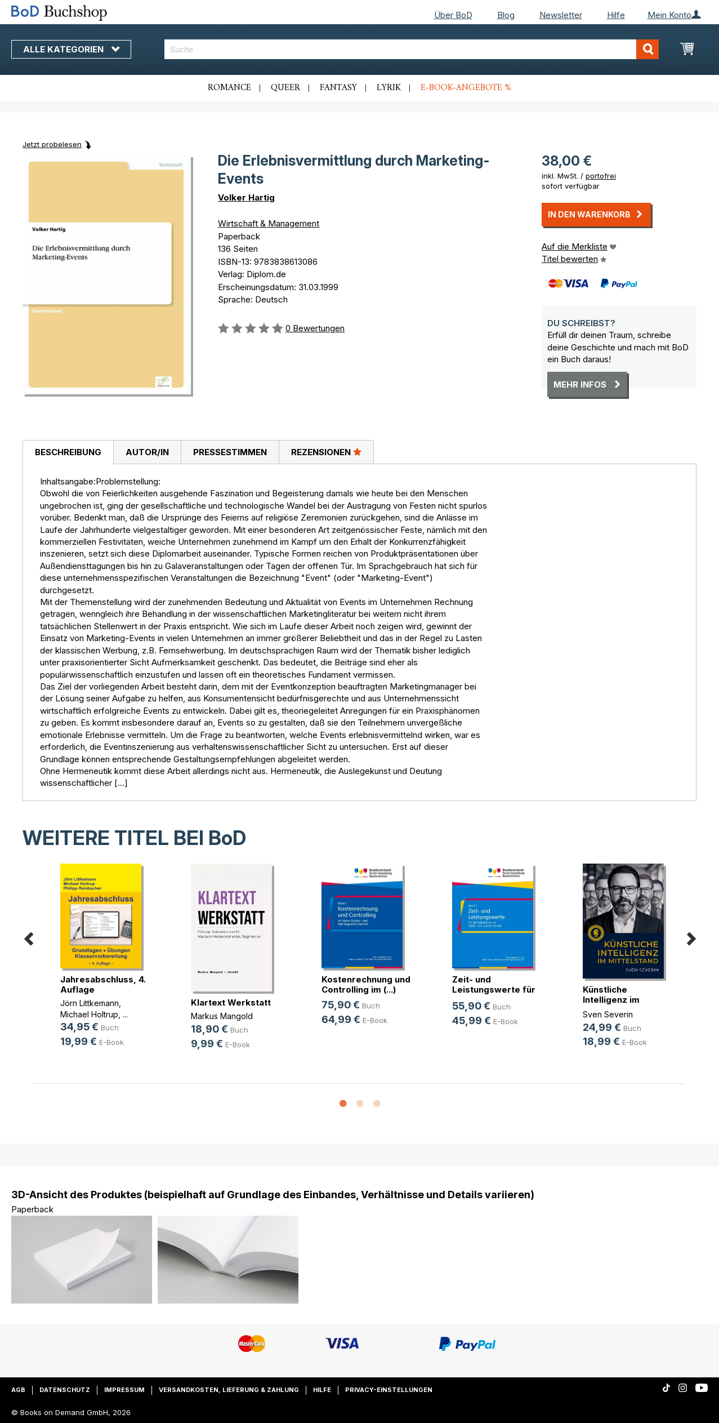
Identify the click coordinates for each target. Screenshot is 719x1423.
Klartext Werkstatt (231, 1002)
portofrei (601, 175)
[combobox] (411, 49)
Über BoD (453, 15)
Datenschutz (64, 1390)
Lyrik (389, 88)
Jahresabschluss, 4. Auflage (103, 984)
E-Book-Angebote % (466, 88)
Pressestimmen (230, 452)
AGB (18, 1390)
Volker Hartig (246, 197)
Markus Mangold (222, 1016)
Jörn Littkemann (89, 1003)
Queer (285, 88)
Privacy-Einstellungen (388, 1390)
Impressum (124, 1390)
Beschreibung (68, 452)
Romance (229, 88)
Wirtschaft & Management (268, 223)
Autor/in (147, 452)
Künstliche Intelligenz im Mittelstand (611, 999)
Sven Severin (608, 1014)
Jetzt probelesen (52, 144)
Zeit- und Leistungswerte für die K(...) (493, 989)
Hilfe (616, 15)
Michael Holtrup (89, 1014)
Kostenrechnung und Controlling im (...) (365, 984)
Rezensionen (326, 452)
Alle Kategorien (71, 49)
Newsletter (560, 15)
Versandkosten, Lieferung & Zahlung (229, 1390)
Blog (506, 15)
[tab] (68, 452)
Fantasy (338, 88)
